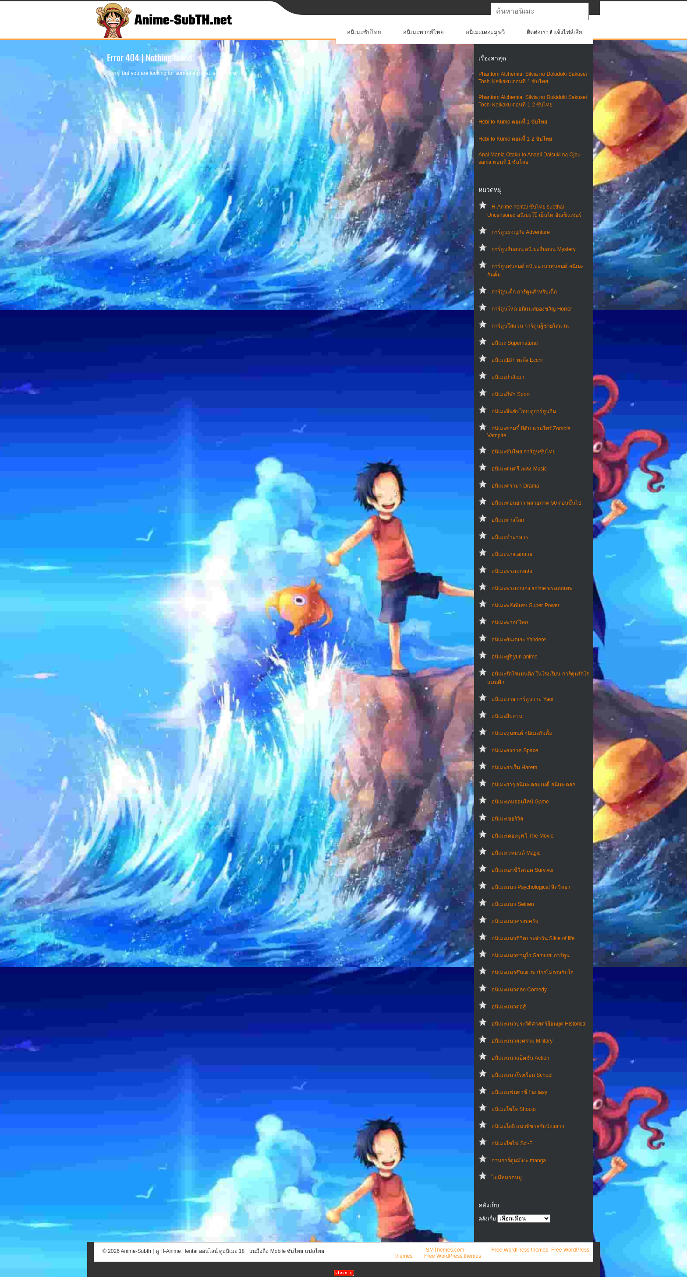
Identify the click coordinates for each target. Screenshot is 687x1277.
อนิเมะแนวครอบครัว (515, 921)
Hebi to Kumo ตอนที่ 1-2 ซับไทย (515, 139)
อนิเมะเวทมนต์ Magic (516, 853)
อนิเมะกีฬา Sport (511, 394)
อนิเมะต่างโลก (508, 520)
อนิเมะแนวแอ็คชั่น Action (520, 1058)
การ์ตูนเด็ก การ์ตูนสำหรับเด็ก (524, 292)
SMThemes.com (445, 1250)
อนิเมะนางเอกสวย (512, 554)
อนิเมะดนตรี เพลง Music (519, 469)
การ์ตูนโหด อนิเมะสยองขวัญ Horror (532, 309)
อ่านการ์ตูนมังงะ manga (519, 1160)
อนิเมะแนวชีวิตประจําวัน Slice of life (533, 938)
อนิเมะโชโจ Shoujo (514, 1109)
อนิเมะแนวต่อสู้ (509, 1007)
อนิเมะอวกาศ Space (515, 750)
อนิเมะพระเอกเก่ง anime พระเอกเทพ (532, 588)
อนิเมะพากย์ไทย (423, 32)
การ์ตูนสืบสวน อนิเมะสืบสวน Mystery (534, 249)
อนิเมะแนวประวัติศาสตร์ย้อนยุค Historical (539, 1024)
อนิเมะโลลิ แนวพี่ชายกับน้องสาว (528, 1126)
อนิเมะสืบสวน (507, 716)
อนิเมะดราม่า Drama (515, 486)
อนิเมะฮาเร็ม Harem (514, 767)
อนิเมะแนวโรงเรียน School (522, 1075)
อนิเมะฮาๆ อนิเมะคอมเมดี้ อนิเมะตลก (533, 785)
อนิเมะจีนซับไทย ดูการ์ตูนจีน (524, 411)
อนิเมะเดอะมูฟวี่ (485, 32)
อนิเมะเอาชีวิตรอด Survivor (523, 870)
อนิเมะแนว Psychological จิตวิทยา (531, 887)
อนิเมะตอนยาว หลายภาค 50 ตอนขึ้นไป (536, 503)
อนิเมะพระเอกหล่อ (512, 571)
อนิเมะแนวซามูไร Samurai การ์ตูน (531, 955)
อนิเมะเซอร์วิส (507, 819)
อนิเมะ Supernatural (515, 343)
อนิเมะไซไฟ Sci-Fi (513, 1143)
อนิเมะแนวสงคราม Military (522, 1041)
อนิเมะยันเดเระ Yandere (519, 640)
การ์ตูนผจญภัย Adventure (521, 232)
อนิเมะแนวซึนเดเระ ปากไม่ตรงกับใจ (533, 972)
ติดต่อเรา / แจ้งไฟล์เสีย (554, 32)
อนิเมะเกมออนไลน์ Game (520, 802)
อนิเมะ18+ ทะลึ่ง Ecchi (517, 360)
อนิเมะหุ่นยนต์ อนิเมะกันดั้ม (522, 733)
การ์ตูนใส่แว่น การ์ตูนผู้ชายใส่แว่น (530, 326)
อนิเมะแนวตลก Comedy (519, 990)
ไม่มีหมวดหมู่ (507, 1177)
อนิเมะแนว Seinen (513, 904)
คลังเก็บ (487, 1219)
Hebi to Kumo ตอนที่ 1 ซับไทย (512, 122)
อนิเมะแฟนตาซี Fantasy (519, 1092)
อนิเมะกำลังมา (508, 377)
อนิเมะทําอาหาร (510, 537)
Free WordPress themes (519, 1250)
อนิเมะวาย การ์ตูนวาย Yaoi (522, 699)
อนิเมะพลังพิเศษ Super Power (526, 605)
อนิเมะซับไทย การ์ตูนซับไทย (524, 452)
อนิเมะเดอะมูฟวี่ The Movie (522, 836)
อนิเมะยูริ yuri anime (515, 657)
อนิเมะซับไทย (364, 32)
